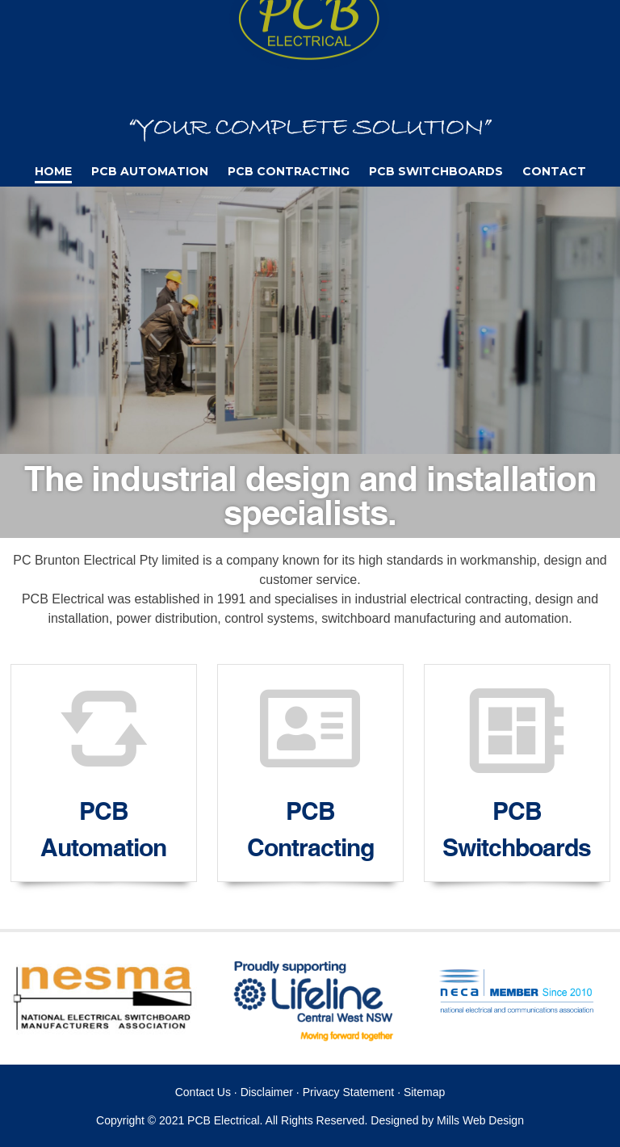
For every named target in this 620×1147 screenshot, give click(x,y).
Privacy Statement (349, 1092)
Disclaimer (267, 1092)
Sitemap (424, 1092)
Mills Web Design (480, 1120)
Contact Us (203, 1092)
